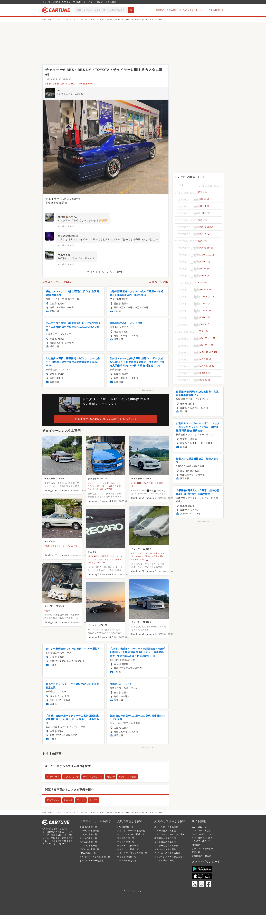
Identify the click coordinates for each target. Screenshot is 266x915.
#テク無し (102, 486)
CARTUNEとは (199, 827)
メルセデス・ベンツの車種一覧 (95, 857)
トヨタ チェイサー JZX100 (69, 94)
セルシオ (68, 800)
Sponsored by (148, 390)
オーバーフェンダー (92, 777)
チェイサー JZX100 (54, 479)
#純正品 (105, 556)
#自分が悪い (158, 556)
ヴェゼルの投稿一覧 (127, 857)
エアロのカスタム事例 (165, 849)
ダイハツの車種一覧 (89, 849)
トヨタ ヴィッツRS (158, 281)
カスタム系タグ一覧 (164, 860)
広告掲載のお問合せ (201, 856)
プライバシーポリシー (202, 848)
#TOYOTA (72, 83)
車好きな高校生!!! (68, 235)
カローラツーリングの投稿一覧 (132, 853)
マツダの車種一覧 (88, 838)
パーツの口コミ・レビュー (192, 10)
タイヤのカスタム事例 (165, 831)
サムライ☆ (64, 254)
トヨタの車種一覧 (88, 827)
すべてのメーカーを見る (92, 860)
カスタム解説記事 (215, 10)
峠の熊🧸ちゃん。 (68, 216)
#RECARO (93, 556)
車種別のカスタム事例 (166, 10)
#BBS (48, 83)
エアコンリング (71, 777)
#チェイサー (86, 83)
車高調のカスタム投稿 (165, 838)
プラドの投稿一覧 (125, 842)
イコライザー (53, 777)
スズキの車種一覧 (88, 845)
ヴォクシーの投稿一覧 (128, 849)
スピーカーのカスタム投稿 (167, 853)
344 (58, 90)
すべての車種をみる (127, 860)
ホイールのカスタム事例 (166, 827)
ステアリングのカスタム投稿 (168, 857)
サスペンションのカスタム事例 (169, 834)
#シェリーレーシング (98, 483)
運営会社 (196, 852)
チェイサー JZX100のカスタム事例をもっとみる (105, 418)
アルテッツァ (53, 800)
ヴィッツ (81, 800)
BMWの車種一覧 (88, 853)
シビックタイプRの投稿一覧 (131, 834)
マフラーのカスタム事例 (166, 845)
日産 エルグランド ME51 (56, 281)
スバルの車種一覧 (88, 842)
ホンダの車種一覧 (88, 834)
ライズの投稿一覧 (125, 838)
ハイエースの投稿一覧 (128, 845)
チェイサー (49, 541)
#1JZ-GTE (136, 483)
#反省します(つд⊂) (140, 559)
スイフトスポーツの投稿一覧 (131, 831)
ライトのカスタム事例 (165, 842)
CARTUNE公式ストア (202, 834)
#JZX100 (148, 483)
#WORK (109, 489)
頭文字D (111, 777)
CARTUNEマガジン (201, 831)
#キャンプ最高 (143, 556)
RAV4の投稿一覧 (125, 827)
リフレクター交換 (127, 777)
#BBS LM (58, 83)
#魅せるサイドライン (54, 546)
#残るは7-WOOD (96, 562)
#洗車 (47, 610)
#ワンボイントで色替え (110, 559)
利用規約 (196, 845)
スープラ (93, 800)
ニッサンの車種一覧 (89, 831)
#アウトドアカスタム (141, 553)
